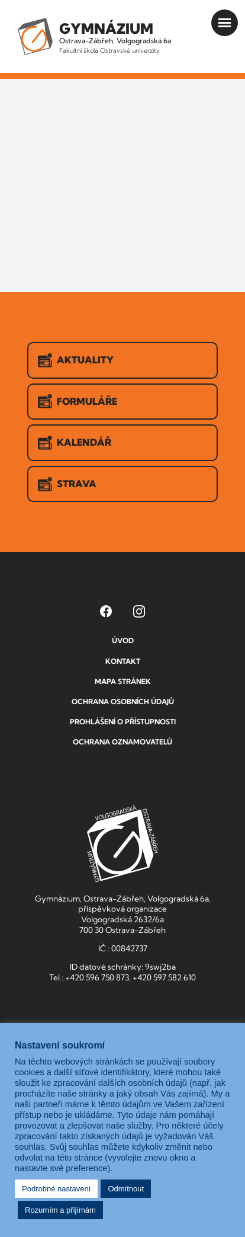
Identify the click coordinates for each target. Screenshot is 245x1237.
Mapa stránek (123, 681)
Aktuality (76, 360)
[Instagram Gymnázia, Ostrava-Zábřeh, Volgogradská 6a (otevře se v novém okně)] (139, 611)
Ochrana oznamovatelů (122, 741)
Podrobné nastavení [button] (56, 1188)
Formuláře (77, 401)
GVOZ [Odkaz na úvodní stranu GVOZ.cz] (122, 843)
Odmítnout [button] (126, 1188)
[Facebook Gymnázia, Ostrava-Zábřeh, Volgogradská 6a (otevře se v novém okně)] (106, 611)
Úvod (123, 640)
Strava (67, 484)
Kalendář (74, 443)
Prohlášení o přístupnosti (123, 721)
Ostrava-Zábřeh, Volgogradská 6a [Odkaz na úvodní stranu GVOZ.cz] (115, 37)
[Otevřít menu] (224, 22)
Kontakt (122, 661)
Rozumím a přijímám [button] (60, 1210)
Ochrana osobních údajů (123, 701)
